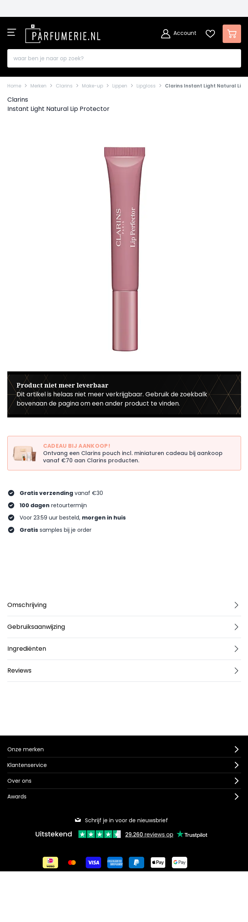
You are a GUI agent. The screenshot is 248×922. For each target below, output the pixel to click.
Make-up (92, 86)
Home (14, 86)
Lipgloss (146, 86)
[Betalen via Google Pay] (179, 862)
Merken (38, 86)
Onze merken (25, 749)
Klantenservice (27, 765)
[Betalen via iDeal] (50, 862)
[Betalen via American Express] (115, 862)
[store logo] (63, 31)
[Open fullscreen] (124, 248)
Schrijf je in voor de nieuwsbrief (121, 820)
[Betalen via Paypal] (136, 862)
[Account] (178, 33)
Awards (17, 796)
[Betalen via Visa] (93, 862)
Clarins (64, 86)
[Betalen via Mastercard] (72, 862)
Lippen (119, 86)
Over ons (19, 781)
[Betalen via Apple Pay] (158, 862)
